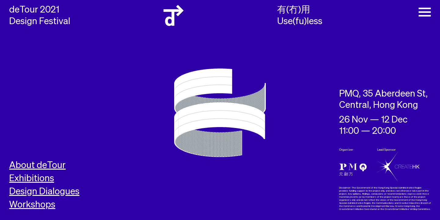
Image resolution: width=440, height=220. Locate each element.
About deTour (37, 165)
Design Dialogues (44, 191)
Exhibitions (31, 178)
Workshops (32, 205)
